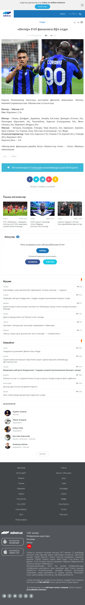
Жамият (6, 303)
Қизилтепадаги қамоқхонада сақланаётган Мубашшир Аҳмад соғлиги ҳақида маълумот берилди (40, 307)
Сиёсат (5, 322)
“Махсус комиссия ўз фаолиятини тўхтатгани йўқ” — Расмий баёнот (32, 333)
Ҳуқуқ (64, 478)
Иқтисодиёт (7, 383)
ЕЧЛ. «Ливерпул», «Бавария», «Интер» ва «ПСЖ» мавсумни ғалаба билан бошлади (15, 224)
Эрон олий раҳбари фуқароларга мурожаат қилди (24, 395)
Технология (21, 499)
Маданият (21, 488)
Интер (14, 156)
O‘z (70, 14)
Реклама (31, 539)
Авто (21, 514)
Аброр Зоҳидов (19, 420)
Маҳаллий (21, 468)
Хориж (5, 314)
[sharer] (30, 179)
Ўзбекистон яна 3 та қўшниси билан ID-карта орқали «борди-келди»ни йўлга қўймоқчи (39, 378)
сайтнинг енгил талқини (56, 587)
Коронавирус (21, 509)
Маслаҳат (64, 514)
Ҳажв (64, 483)
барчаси (42, 454)
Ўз (73, 14)
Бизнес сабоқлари (63, 473)
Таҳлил (5, 287)
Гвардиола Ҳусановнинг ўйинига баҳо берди (21, 351)
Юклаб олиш (42, 7)
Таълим (21, 483)
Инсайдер (64, 488)
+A (78, 22)
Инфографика (21, 519)
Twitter (50, 262)
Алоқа (29, 542)
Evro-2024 (21, 504)
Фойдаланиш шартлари (38, 536)
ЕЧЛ (5, 156)
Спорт (42, 22)
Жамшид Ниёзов (20, 444)
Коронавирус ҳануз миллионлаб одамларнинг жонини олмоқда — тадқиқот (35, 290)
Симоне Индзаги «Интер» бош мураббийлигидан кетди (70, 223)
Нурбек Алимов (19, 411)
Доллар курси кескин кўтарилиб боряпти (20, 386)
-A (74, 22)
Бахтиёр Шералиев (21, 436)
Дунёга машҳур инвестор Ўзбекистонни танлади (23, 317)
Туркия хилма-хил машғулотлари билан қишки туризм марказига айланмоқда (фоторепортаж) (35, 360)
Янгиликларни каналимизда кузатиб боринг (44, 167)
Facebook (32, 262)
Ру (76, 14)
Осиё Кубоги (64, 504)
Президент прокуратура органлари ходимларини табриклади (28, 325)
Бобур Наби (18, 428)
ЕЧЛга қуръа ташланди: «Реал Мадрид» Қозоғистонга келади (40, 224)
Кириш (62, 14)
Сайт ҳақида (33, 532)
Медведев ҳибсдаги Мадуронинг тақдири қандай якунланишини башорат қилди (36, 298)
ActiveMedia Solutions (36, 589)
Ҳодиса (21, 494)
